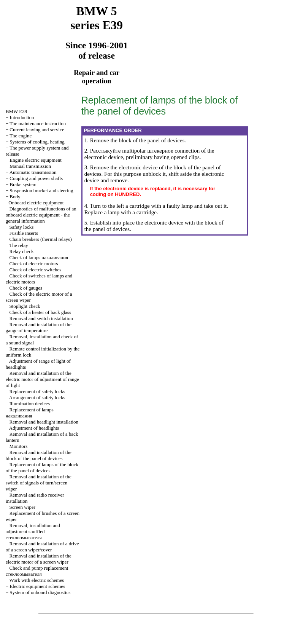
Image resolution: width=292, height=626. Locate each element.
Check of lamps (39, 257)
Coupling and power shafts (36, 178)
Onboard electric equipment (35, 202)
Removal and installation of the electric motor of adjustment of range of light (42, 379)
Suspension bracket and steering (41, 190)
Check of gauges (26, 288)
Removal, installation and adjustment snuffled (33, 531)
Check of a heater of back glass (40, 312)
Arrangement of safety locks (37, 397)
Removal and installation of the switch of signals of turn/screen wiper (38, 483)
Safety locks (22, 227)
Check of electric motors (34, 263)
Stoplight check (25, 306)
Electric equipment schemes (37, 586)
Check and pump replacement (37, 571)
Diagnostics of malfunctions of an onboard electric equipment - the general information (41, 215)
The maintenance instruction (38, 123)
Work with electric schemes (37, 580)
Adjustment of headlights (34, 428)
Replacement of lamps (30, 413)
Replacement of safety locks (37, 391)
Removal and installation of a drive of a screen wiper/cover (42, 547)
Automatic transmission (33, 172)
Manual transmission (30, 166)
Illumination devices (30, 403)
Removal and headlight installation (44, 422)
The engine (21, 136)
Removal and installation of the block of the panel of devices (38, 455)
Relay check (22, 251)
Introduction (22, 117)
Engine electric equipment (35, 160)
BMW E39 (16, 111)
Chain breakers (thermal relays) (41, 239)
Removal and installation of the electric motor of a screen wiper (38, 559)
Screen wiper (22, 507)
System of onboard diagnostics (40, 592)
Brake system (23, 184)
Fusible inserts (24, 233)
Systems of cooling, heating (37, 142)
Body (15, 196)
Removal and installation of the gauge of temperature (38, 327)
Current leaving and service (37, 129)
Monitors (19, 446)
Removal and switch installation (41, 318)
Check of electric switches (36, 269)
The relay (18, 245)
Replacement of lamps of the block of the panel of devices (42, 467)
